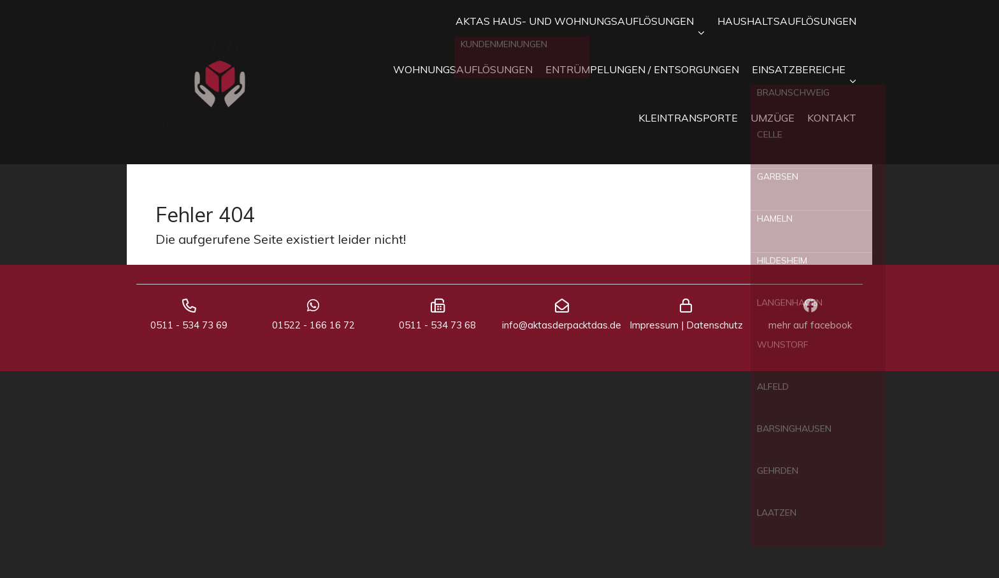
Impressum (654, 325)
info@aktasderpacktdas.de (561, 325)
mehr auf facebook (810, 325)
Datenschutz (714, 325)
